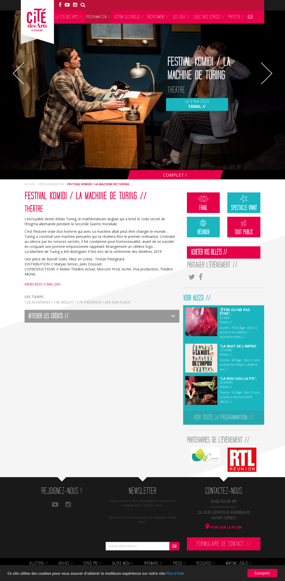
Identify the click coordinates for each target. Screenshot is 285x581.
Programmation (98, 17)
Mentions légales (239, 563)
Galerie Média (122, 563)
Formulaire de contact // (223, 543)
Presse (179, 563)
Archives (65, 563)
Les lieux (181, 17)
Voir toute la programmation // (223, 417)
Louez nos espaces (209, 17)
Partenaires (153, 563)
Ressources (205, 563)
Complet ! (175, 175)
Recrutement (158, 17)
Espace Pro (92, 563)
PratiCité (236, 17)
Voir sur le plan (223, 527)
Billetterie (39, 563)
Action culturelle (129, 17)
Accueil (30, 184)
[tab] (102, 316)
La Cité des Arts (68, 17)
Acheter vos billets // (209, 252)
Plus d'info (175, 573)
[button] (102, 316)
